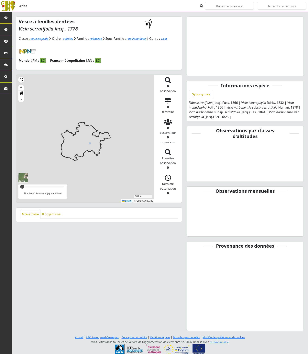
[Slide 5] (259, 70)
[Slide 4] (252, 70)
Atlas (23, 6)
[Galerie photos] (6, 88)
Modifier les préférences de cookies (228, 337)
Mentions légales (160, 337)
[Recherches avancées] (6, 76)
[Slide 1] (231, 70)
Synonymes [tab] (201, 94)
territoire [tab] (30, 214)
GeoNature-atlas (219, 342)
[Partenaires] (6, 41)
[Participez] (6, 65)
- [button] (21, 99)
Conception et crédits (132, 337)
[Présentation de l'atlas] (6, 29)
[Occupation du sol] (6, 53)
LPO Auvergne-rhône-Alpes (98, 337)
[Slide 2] (238, 70)
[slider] (22, 186)
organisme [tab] (51, 214)
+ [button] (21, 87)
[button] (21, 79)
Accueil (73, 337)
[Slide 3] (245, 70)
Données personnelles (188, 337)
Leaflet (127, 200)
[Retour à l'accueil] (6, 17)
